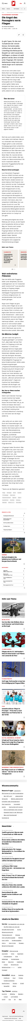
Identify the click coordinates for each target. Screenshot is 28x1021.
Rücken (15, 983)
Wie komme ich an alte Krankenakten (12, 793)
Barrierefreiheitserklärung (16, 1016)
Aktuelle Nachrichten (8, 929)
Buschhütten (5, 500)
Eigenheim (20, 954)
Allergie (13, 975)
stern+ (4, 943)
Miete (3, 962)
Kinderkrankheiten (9, 980)
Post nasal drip (6, 804)
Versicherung (14, 964)
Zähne (14, 986)
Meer (20, 999)
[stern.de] (13, 3)
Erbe (16, 956)
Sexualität (6, 986)
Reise (3, 12)
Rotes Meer (18, 502)
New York (11, 962)
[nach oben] (23, 1011)
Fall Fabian (16, 8)
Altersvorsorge (14, 951)
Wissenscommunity (7, 932)
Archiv (19, 929)
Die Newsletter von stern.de (16, 924)
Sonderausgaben (16, 940)
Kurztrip (4, 994)
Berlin (14, 492)
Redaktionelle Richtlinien (11, 1018)
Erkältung (6, 978)
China (12, 954)
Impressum (5, 1016)
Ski (15, 999)
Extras (8, 8)
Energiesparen (8, 956)
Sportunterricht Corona (16, 807)
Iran (22, 8)
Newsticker (7, 826)
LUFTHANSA (14, 997)
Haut (14, 978)
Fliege (3, 492)
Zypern (19, 497)
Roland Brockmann (6, 497)
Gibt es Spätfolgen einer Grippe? (13, 809)
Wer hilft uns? (8, 796)
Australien (5, 954)
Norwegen (9, 492)
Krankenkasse (15, 959)
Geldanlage (5, 959)
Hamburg (18, 500)
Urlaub (6, 964)
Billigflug (12, 994)
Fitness (21, 978)
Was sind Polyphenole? (10, 815)
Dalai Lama (12, 495)
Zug (10, 999)
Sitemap (17, 935)
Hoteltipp (14, 991)
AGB (20, 1018)
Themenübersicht (7, 935)
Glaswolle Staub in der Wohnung (13, 812)
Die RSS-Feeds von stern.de (11, 927)
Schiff (3, 999)
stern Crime (12, 943)
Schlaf (22, 983)
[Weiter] (24, 9)
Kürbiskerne (5, 818)
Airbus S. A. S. (11, 502)
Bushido (19, 492)
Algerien (14, 497)
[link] (24, 3)
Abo (21, 3)
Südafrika (19, 962)
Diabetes (20, 975)
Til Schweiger (5, 495)
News (3, 8)
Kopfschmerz (6, 983)
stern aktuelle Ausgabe (8, 937)
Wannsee (4, 502)
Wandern (20, 994)
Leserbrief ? (17, 790)
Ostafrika (12, 500)
